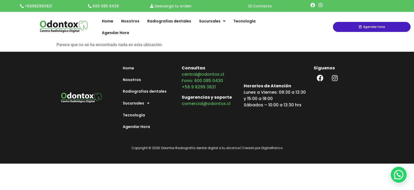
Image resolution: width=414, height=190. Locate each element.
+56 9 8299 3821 (199, 87)
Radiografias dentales (169, 21)
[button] (398, 174)
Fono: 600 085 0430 (202, 81)
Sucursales (212, 21)
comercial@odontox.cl (206, 104)
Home (107, 21)
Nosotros (130, 21)
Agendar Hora (115, 32)
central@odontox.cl (203, 74)
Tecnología (244, 21)
